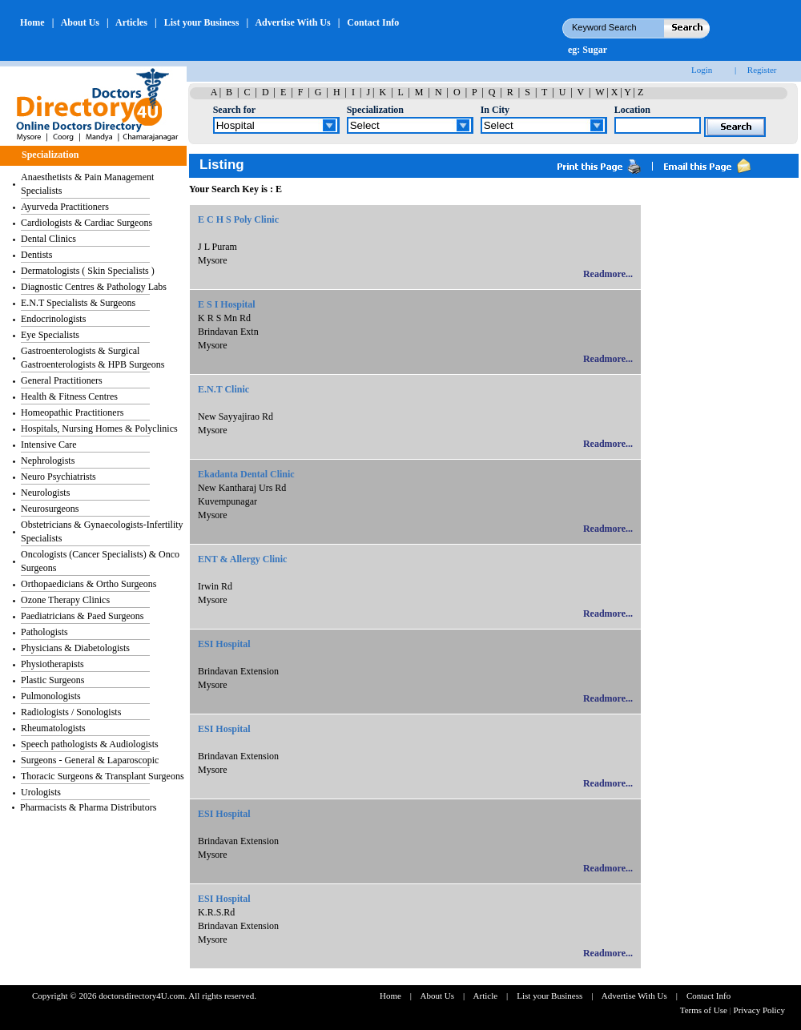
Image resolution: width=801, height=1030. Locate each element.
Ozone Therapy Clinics (65, 600)
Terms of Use (705, 1010)
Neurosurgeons (49, 508)
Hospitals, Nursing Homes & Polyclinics (99, 428)
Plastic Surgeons (52, 680)
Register (762, 69)
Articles (131, 22)
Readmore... (608, 274)
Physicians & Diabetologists (75, 648)
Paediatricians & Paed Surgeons (82, 616)
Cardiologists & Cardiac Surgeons (86, 222)
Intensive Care (49, 444)
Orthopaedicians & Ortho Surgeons (88, 583)
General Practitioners (62, 380)
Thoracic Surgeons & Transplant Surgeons (102, 776)
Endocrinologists (53, 318)
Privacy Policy (759, 1010)
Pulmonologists (51, 696)
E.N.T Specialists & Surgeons (78, 302)
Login (701, 69)
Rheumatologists (53, 728)
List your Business (201, 22)
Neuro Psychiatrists (58, 476)
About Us (80, 22)
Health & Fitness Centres (69, 396)
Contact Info (373, 22)
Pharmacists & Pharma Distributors (88, 807)
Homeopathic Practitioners (72, 412)
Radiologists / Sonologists (71, 712)
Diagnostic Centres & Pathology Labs (94, 286)
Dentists (36, 254)
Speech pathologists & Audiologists (90, 744)
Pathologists (44, 632)
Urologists (41, 792)
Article (485, 995)
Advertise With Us (292, 22)
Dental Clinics (48, 238)
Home (32, 22)
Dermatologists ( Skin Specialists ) (88, 270)
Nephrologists (47, 460)
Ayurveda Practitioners (65, 206)
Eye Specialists (50, 334)
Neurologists (45, 492)
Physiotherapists (52, 664)
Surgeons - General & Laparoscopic (90, 760)
